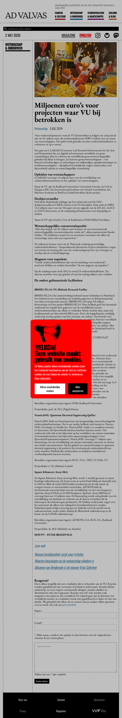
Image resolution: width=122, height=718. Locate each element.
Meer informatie (43, 378)
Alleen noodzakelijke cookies (50, 389)
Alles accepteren (77, 389)
